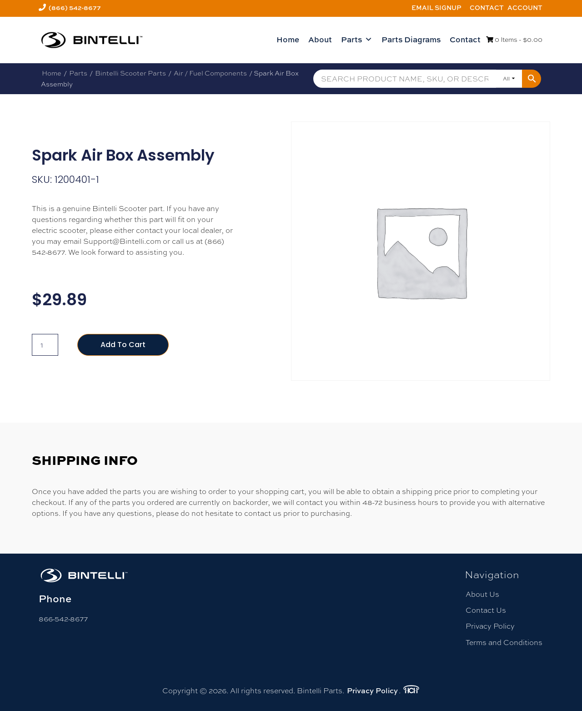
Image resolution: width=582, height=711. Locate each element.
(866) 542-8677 (75, 7)
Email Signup (436, 7)
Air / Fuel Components (210, 73)
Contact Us (486, 610)
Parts (356, 39)
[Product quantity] (45, 345)
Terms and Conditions (504, 642)
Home (287, 39)
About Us (482, 594)
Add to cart (123, 344)
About (320, 39)
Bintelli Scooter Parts (130, 73)
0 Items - (514, 39)
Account (524, 7)
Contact (487, 7)
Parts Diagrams (411, 39)
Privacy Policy (490, 626)
